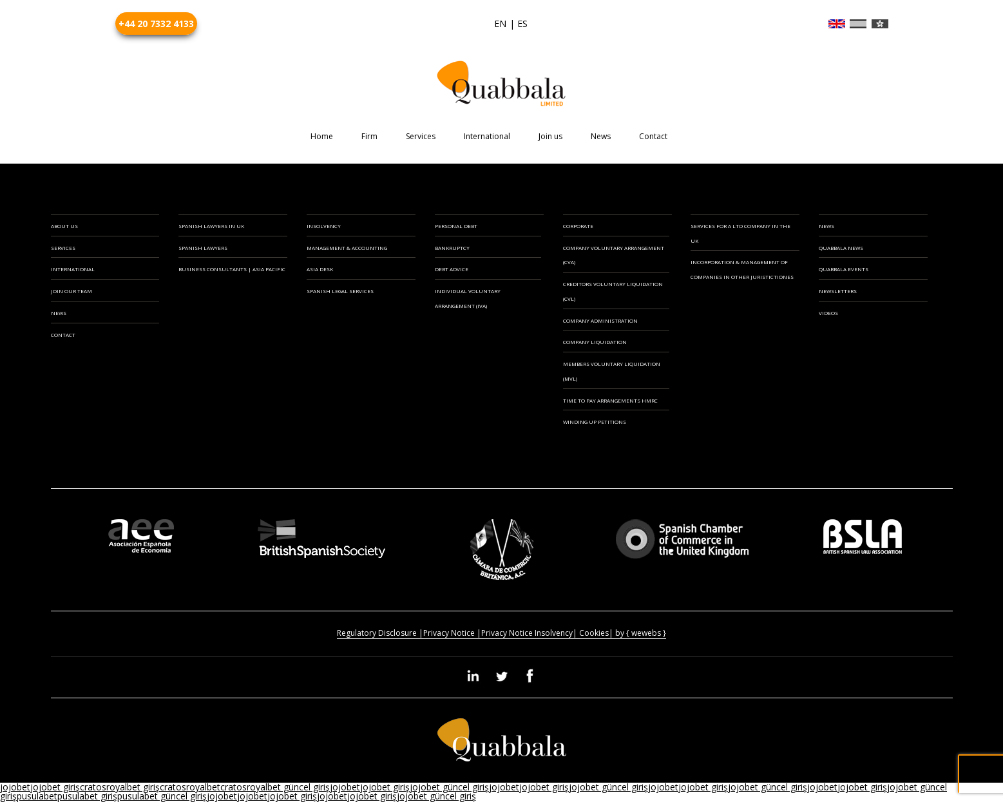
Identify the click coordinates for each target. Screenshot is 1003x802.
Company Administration (600, 320)
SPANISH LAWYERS (202, 247)
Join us (550, 136)
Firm (369, 136)
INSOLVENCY (324, 225)
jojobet (15, 787)
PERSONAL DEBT (456, 225)
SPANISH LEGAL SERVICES (340, 290)
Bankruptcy (452, 247)
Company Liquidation (595, 341)
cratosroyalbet (190, 787)
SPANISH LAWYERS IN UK (211, 225)
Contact (653, 136)
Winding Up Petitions (594, 421)
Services (420, 136)
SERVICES (63, 247)
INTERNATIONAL (73, 268)
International (487, 136)
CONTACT (63, 334)
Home (321, 136)
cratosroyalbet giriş (120, 787)
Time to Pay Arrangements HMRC (610, 400)
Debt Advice (451, 268)
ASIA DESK (320, 268)
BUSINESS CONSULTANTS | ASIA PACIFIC (231, 268)
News (601, 136)
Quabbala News (841, 247)
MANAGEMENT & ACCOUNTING (347, 247)
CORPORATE (578, 225)
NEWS (58, 312)
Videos (828, 312)
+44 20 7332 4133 (156, 23)
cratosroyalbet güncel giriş (275, 787)
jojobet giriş (55, 787)
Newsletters (838, 290)
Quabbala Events (843, 268)
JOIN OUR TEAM (71, 290)
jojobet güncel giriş (449, 787)
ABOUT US (64, 225)
